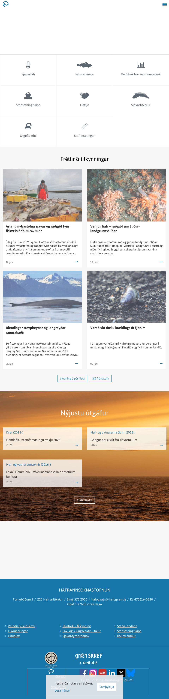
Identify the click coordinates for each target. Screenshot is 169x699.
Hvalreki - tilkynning (76, 626)
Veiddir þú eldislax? (21, 626)
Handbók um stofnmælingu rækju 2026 (33, 440)
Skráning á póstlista (72, 378)
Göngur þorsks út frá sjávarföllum (114, 440)
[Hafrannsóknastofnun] (7, 4)
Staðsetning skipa (129, 631)
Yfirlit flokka (84, 499)
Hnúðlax (14, 636)
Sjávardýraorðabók (75, 636)
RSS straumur (126, 636)
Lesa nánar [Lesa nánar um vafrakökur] (62, 690)
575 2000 (80, 599)
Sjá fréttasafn (100, 378)
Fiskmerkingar (18, 631)
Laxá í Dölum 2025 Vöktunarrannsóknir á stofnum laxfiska (40, 474)
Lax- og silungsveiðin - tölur (81, 631)
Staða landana (127, 626)
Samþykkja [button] (106, 687)
